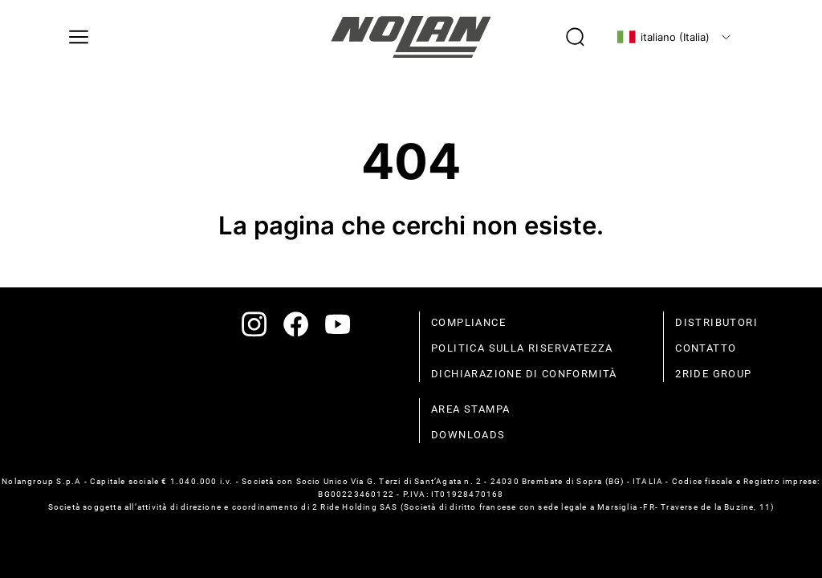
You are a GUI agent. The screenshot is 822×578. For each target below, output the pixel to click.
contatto (705, 348)
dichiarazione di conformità (524, 374)
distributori (716, 322)
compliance (468, 322)
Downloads (468, 435)
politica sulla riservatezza (522, 348)
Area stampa (470, 409)
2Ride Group (713, 374)
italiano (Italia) (663, 37)
